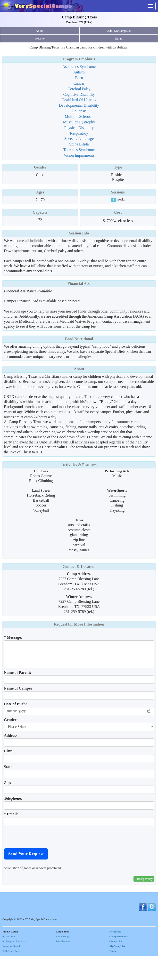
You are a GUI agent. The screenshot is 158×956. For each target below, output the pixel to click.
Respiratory (79, 133)
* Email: (11, 814)
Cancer (79, 83)
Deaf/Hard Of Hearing (79, 100)
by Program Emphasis (14, 941)
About (39, 30)
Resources (115, 931)
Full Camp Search (12, 951)
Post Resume (63, 941)
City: (8, 751)
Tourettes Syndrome (79, 150)
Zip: (7, 782)
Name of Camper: (19, 688)
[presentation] (41, 836)
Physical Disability (79, 128)
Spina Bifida (79, 144)
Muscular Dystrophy (79, 122)
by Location (9, 936)
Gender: (11, 720)
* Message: (13, 637)
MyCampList (117, 946)
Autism (79, 72)
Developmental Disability (79, 105)
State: (9, 767)
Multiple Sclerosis (79, 116)
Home (112, 951)
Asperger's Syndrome (79, 66)
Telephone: (13, 798)
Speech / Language (79, 139)
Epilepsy (79, 111)
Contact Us (115, 941)
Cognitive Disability (79, 94)
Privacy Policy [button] (144, 879)
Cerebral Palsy (79, 89)
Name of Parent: (17, 672)
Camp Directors (118, 936)
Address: (11, 735)
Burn (79, 78)
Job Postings (62, 936)
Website (40, 38)
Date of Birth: (15, 704)
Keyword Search (11, 946)
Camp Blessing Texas (79, 17)
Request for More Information (79, 624)
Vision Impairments (79, 155)
